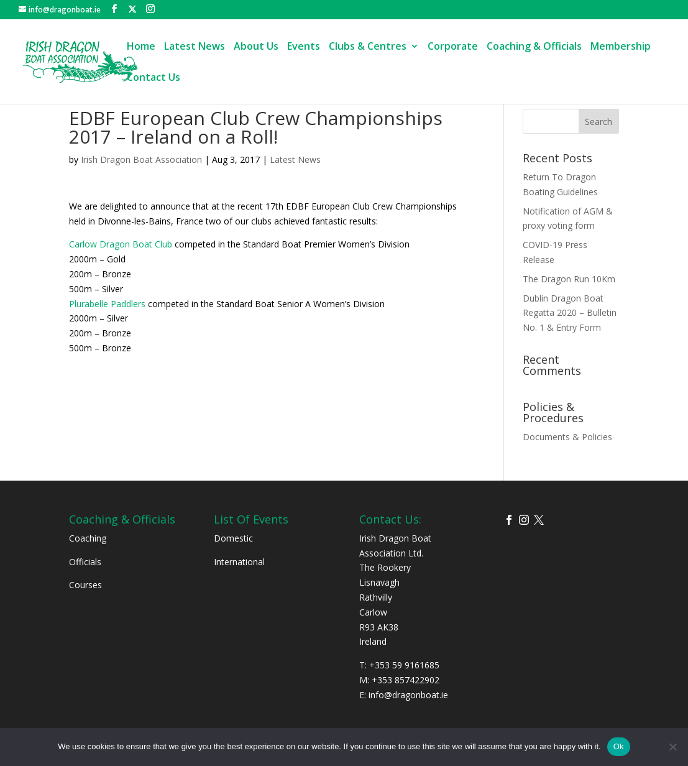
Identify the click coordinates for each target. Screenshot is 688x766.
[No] (672, 747)
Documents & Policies (567, 437)
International (239, 562)
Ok (618, 746)
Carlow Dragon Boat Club (120, 244)
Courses (85, 585)
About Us (256, 47)
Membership (620, 47)
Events (303, 47)
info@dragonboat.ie (408, 695)
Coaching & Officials (534, 47)
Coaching (87, 538)
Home (141, 47)
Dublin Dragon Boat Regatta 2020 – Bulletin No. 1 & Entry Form (570, 313)
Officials (85, 562)
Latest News (194, 47)
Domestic (233, 538)
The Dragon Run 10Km (569, 279)
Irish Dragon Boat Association (141, 159)
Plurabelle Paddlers (107, 304)
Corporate (453, 47)
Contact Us (153, 78)
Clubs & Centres (367, 47)
